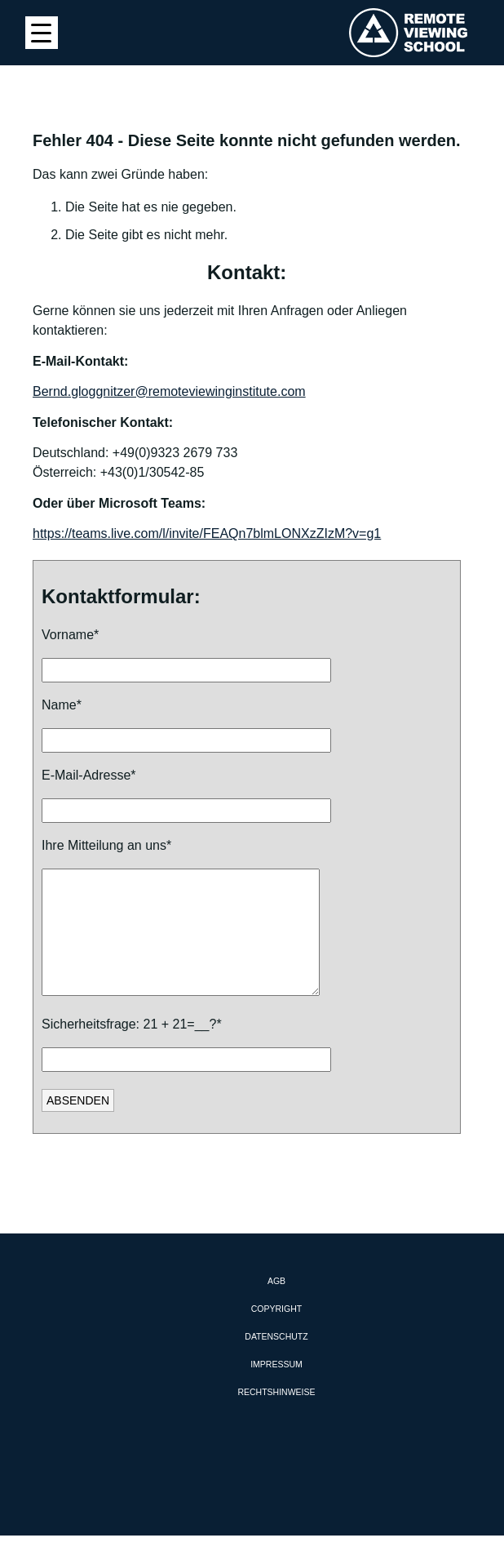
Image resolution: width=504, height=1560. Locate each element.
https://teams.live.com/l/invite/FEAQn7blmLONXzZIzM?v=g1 (207, 533)
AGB (276, 1305)
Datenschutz (276, 1361)
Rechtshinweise (276, 1416)
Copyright (276, 1333)
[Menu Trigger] (41, 32)
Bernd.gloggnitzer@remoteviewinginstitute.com (169, 391)
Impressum (276, 1388)
